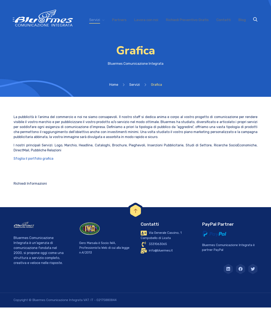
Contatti (223, 20)
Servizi (94, 20)
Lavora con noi (146, 20)
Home (113, 87)
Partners (119, 20)
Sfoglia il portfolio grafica (33, 161)
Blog (242, 20)
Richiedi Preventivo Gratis (187, 20)
